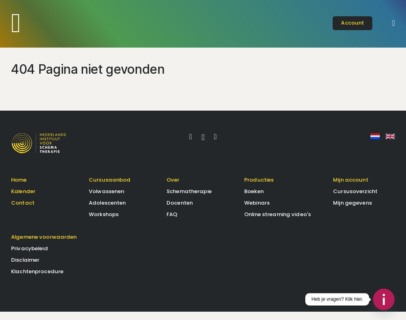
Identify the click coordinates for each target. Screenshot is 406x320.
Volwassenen (106, 199)
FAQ (172, 222)
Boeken (254, 199)
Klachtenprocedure (37, 279)
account (352, 23)
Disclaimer (25, 268)
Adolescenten (107, 211)
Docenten (180, 211)
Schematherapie (189, 199)
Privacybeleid (29, 256)
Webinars (257, 211)
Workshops (104, 222)
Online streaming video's (277, 222)
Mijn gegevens (352, 211)
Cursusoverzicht (355, 199)
